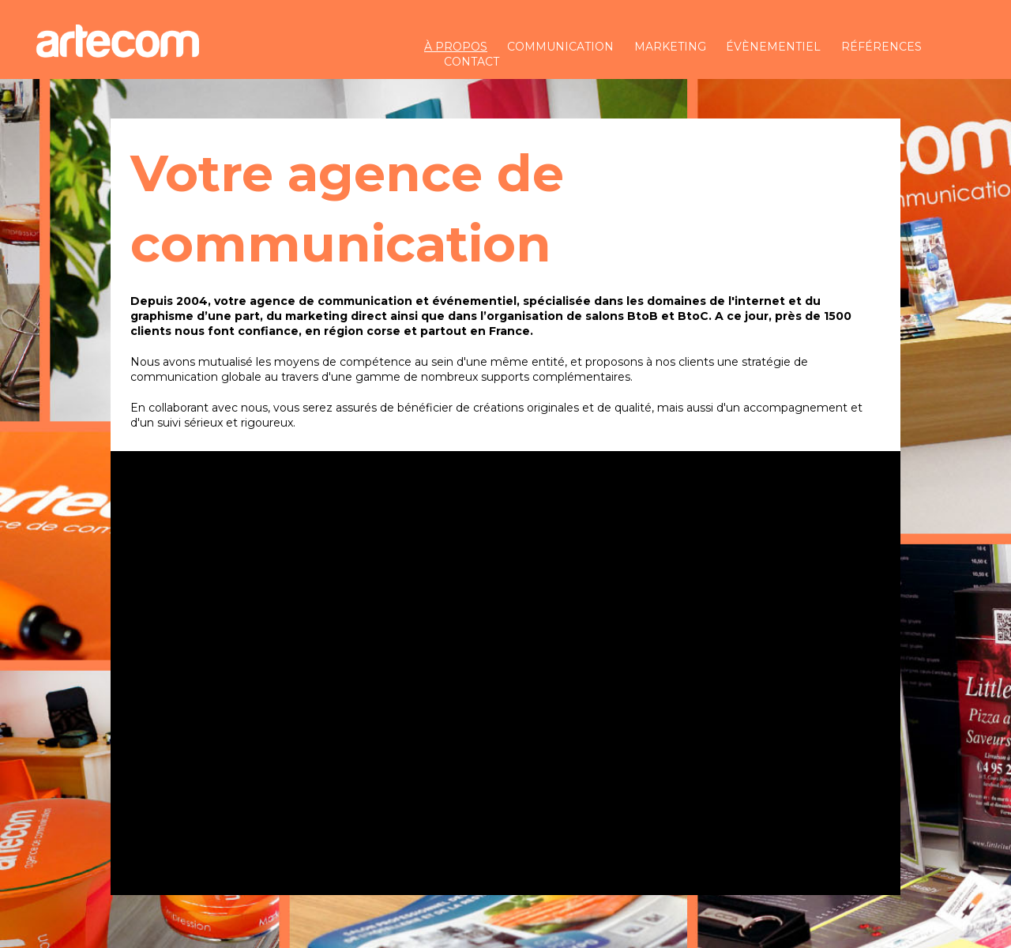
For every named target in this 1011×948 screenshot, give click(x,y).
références (881, 47)
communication (560, 47)
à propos (455, 47)
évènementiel (773, 47)
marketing (670, 47)
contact (471, 62)
